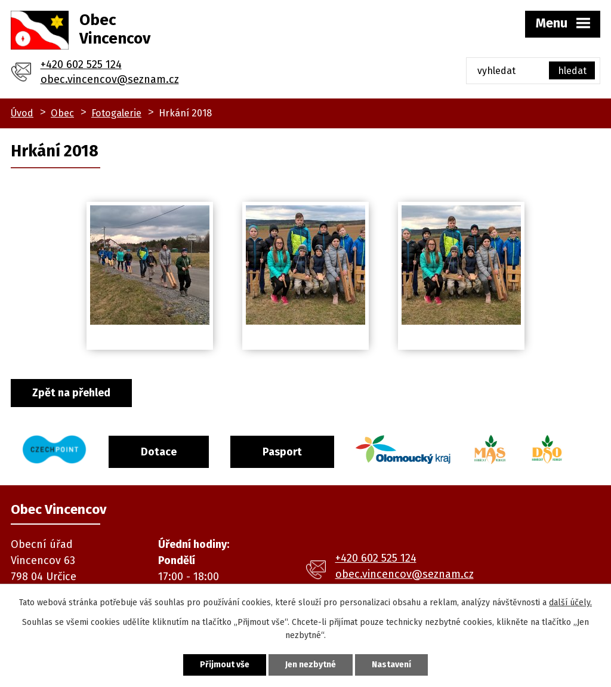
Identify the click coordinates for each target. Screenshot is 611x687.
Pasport (282, 451)
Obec (62, 113)
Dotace (159, 451)
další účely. (570, 602)
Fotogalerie (116, 113)
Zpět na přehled (71, 392)
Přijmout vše (224, 665)
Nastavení (391, 665)
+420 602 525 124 (81, 64)
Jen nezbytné (310, 665)
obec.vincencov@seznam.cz (110, 79)
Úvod (22, 113)
